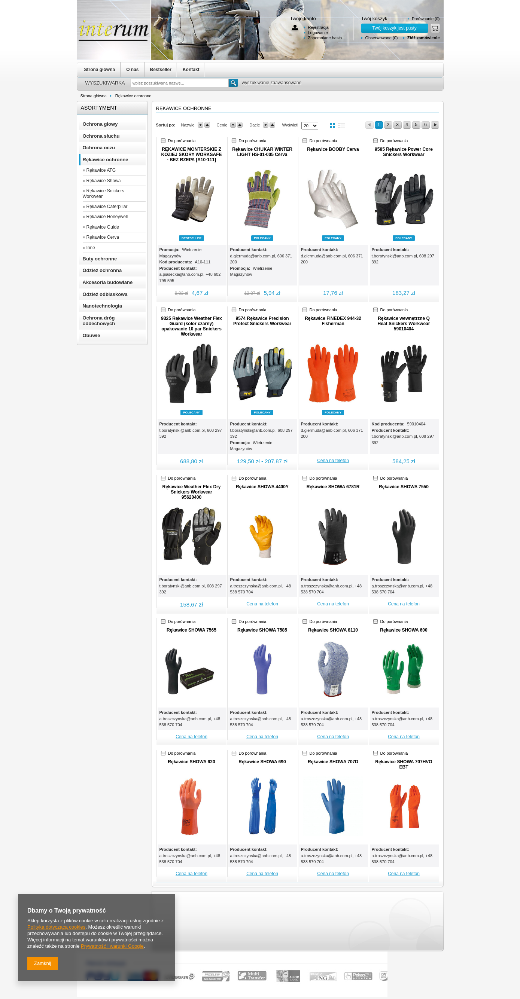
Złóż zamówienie (423, 38)
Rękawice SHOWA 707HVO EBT (403, 764)
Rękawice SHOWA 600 (403, 630)
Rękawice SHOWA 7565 (191, 630)
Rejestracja (318, 27)
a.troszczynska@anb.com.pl (256, 586)
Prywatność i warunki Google (112, 946)
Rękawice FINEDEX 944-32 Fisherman (333, 321)
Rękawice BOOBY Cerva (333, 149)
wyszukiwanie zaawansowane (271, 82)
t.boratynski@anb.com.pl (394, 256)
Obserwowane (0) (381, 38)
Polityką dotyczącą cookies (56, 927)
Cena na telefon (333, 460)
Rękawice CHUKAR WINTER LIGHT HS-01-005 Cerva (262, 152)
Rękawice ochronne (133, 96)
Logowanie (318, 32)
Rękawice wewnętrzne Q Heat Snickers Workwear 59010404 (404, 324)
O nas (132, 69)
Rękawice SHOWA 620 (191, 761)
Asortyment (99, 107)
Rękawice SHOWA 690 (262, 761)
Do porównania (182, 140)
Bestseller (160, 69)
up (207, 125)
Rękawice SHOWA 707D (333, 761)
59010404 (416, 424)
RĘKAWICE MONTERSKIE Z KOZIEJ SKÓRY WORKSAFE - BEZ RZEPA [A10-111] (191, 154)
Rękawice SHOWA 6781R (333, 486)
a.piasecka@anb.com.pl (181, 274)
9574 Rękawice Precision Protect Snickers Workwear (262, 321)
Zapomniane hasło (325, 38)
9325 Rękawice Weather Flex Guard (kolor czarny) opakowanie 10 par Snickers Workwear (191, 326)
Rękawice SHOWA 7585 (262, 630)
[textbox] (180, 83)
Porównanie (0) (426, 18)
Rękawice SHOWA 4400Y (262, 486)
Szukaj (233, 83)
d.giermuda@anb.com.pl (252, 256)
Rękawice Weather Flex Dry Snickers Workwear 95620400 (191, 492)
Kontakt (191, 69)
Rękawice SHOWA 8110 (333, 630)
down (200, 125)
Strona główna (99, 69)
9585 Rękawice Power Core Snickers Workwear (404, 152)
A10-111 (203, 262)
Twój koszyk (374, 18)
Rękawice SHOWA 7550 (404, 486)
